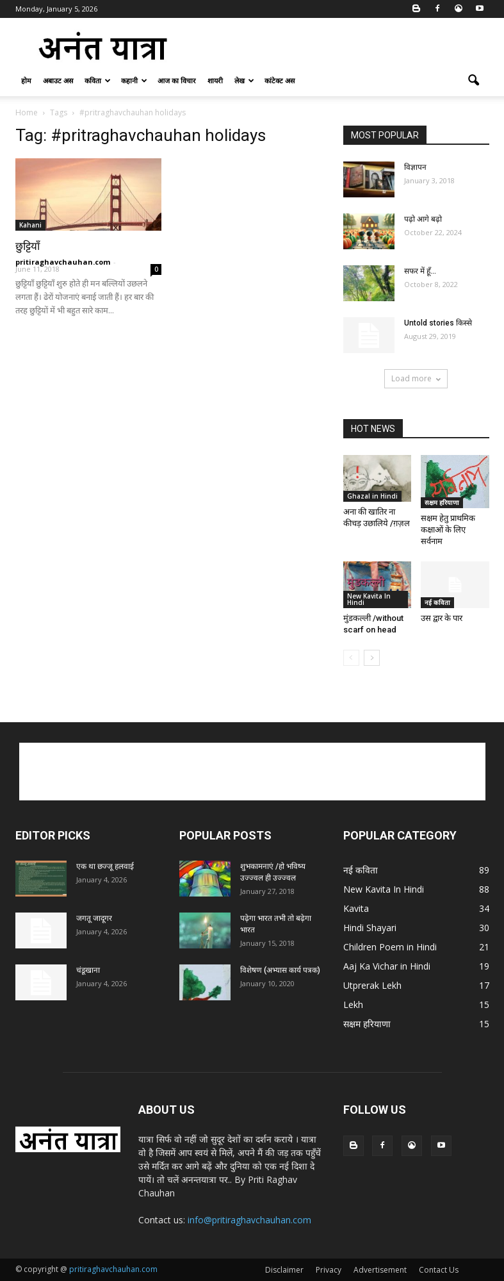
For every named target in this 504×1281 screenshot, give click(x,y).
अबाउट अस (58, 80)
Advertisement (380, 1269)
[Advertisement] (339, 46)
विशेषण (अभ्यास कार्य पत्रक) (280, 970)
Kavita (356, 908)
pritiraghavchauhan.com (62, 262)
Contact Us (439, 1269)
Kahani (30, 224)
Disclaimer (284, 1269)
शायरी (215, 80)
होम (26, 80)
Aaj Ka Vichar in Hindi (386, 966)
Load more (416, 378)
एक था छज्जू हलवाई (105, 866)
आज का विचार (177, 80)
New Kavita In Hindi (369, 599)
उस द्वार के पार (441, 618)
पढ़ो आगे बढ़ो (423, 219)
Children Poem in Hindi (390, 947)
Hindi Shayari (369, 927)
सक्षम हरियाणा (442, 502)
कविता (98, 80)
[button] (474, 80)
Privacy (328, 1269)
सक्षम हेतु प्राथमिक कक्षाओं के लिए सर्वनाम (448, 529)
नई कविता (437, 602)
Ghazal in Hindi (372, 496)
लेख (244, 80)
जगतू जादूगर (94, 918)
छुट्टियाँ (27, 246)
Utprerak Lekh (372, 985)
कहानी (134, 80)
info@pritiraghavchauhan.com (249, 1220)
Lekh (353, 1004)
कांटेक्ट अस (279, 80)
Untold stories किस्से (438, 322)
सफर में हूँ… (420, 271)
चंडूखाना (88, 970)
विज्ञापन (415, 167)
